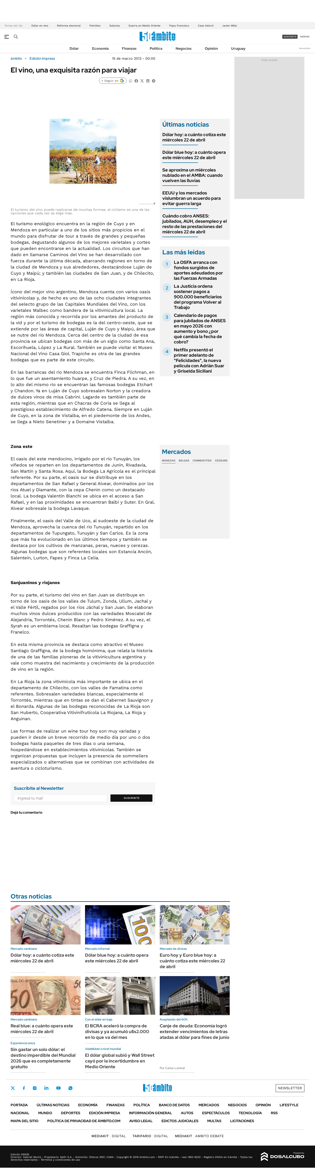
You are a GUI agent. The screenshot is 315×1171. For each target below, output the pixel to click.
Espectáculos (216, 1113)
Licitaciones (242, 1121)
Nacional (20, 1113)
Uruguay (238, 48)
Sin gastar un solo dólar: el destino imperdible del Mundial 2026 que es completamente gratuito (43, 1058)
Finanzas (129, 48)
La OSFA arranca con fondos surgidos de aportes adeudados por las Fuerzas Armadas (198, 270)
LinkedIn (46, 1088)
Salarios (114, 25)
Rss (274, 1113)
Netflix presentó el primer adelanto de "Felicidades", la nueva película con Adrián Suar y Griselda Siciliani (199, 360)
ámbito (16, 58)
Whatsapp (70, 1088)
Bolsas (184, 460)
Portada (19, 1105)
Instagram (35, 1088)
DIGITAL (108, 1136)
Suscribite (132, 798)
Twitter (13, 1088)
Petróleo (95, 25)
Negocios (184, 48)
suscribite (290, 36)
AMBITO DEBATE (199, 1136)
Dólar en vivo (39, 25)
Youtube (58, 1088)
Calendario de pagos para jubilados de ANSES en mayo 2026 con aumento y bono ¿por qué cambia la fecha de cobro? (200, 328)
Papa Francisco (179, 25)
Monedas (168, 460)
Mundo (45, 1113)
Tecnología (250, 1113)
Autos (187, 1113)
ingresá (304, 36)
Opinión (211, 48)
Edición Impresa (104, 1113)
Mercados (209, 1105)
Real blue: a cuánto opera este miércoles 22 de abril (42, 1028)
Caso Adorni (205, 25)
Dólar (74, 48)
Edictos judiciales (179, 1121)
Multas (214, 1121)
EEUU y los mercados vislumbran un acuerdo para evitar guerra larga (191, 198)
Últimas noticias (53, 1105)
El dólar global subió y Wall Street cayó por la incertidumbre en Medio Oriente (119, 1061)
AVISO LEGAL (141, 1121)
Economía (100, 48)
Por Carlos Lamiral (172, 1068)
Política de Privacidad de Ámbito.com (83, 1121)
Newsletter (305, 48)
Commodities (202, 460)
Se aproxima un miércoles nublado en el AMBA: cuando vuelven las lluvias (192, 175)
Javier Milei (229, 25)
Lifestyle (289, 1105)
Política (156, 48)
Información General (150, 1113)
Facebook (24, 1088)
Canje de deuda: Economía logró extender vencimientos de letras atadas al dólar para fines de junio (194, 1031)
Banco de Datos (174, 1105)
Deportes (70, 1113)
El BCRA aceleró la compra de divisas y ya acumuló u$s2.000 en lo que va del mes (117, 1031)
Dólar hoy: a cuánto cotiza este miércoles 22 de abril (194, 137)
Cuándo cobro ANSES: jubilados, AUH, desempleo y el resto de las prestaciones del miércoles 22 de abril (194, 224)
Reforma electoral (69, 25)
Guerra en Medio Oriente (144, 25)
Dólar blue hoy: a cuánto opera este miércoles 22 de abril (194, 154)
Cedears (221, 460)
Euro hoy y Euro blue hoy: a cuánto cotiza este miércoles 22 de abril (192, 960)
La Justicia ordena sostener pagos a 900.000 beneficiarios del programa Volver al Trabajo (198, 296)
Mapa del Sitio (24, 1121)
